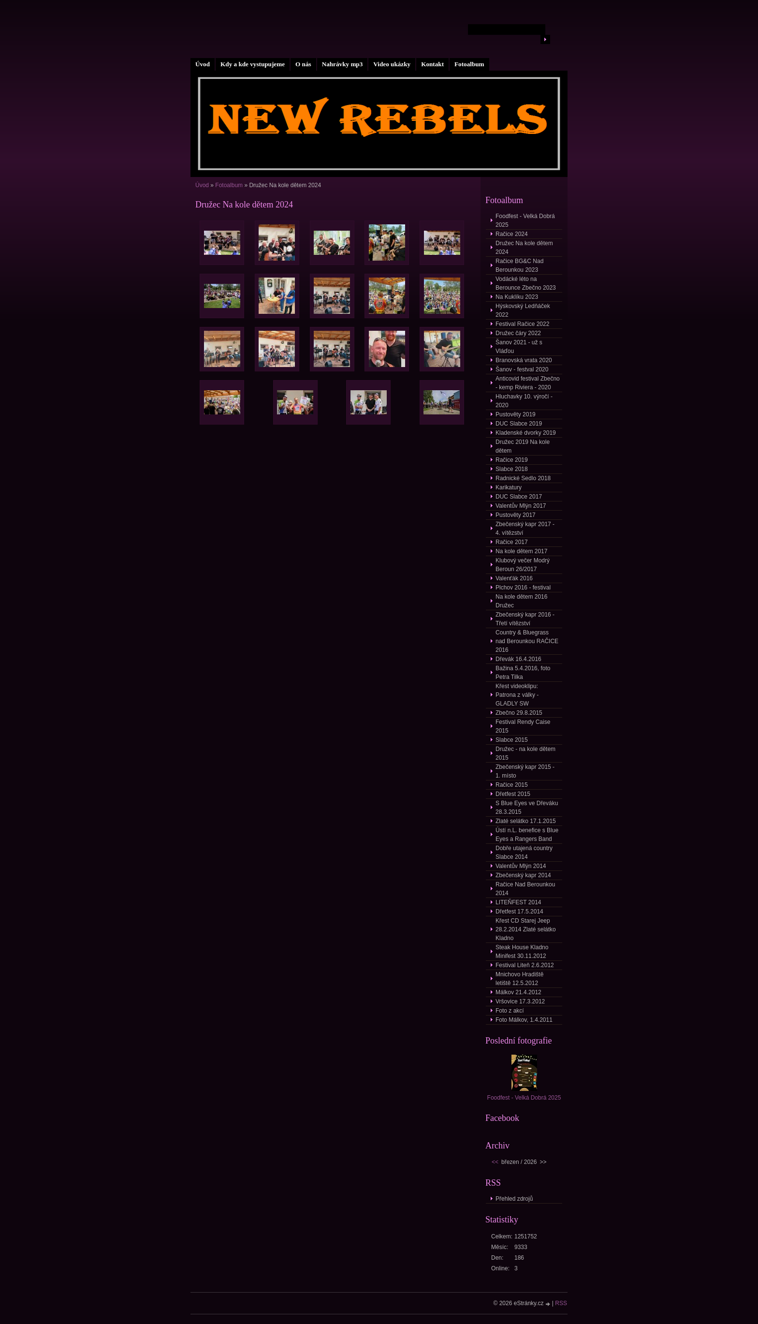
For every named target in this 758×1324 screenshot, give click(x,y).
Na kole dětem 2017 (521, 551)
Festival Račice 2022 (522, 324)
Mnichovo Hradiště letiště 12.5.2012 (519, 978)
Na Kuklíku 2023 (517, 297)
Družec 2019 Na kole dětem (523, 446)
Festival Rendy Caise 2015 (523, 726)
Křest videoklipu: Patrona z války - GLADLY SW (517, 695)
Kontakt (432, 64)
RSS (561, 1303)
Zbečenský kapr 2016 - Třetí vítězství (525, 619)
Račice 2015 (512, 784)
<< (495, 1162)
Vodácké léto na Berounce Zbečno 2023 (526, 283)
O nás (303, 64)
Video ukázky (391, 64)
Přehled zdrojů (514, 1198)
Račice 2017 (512, 542)
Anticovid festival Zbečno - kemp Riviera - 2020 (528, 383)
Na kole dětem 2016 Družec (521, 601)
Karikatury (509, 487)
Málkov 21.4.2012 (518, 992)
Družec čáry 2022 (518, 333)
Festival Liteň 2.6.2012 (525, 965)
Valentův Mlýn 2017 (521, 505)
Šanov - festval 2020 (522, 369)
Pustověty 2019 (516, 414)
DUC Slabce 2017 (519, 496)
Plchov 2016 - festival (523, 587)
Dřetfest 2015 (513, 794)
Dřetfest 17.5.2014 (519, 911)
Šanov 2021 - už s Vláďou (519, 346)
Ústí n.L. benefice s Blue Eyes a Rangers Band (527, 834)
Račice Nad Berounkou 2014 (525, 889)
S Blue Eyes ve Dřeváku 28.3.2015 (527, 807)
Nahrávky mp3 (342, 64)
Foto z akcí (510, 1010)
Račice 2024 (512, 234)
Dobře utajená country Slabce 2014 (524, 852)
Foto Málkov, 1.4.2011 (524, 1019)
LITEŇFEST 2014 (518, 902)
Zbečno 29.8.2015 (519, 712)
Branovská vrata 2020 (524, 360)
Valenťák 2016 (514, 578)
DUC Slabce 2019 (519, 423)
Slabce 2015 (512, 739)
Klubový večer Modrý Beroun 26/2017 (523, 565)
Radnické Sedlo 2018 (523, 478)
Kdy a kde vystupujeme (252, 64)
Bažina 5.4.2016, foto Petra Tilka (523, 672)
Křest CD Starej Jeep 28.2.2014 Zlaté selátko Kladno (526, 929)
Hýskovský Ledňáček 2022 (523, 310)
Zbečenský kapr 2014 (523, 875)
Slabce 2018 (512, 469)
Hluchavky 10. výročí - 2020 (524, 401)
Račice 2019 (512, 459)
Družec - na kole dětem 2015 (525, 753)
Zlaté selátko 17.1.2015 (526, 821)
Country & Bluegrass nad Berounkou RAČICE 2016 (527, 641)
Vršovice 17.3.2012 (520, 1001)
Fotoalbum (469, 64)
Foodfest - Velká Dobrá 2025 (525, 220)
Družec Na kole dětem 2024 (524, 247)
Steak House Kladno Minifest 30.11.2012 (522, 951)
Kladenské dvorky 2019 (526, 432)
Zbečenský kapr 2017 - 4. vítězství (525, 528)
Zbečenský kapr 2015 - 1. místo (525, 771)
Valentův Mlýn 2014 (521, 866)
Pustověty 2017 (516, 515)
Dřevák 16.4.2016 (518, 659)
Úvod (202, 64)
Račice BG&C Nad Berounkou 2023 (519, 265)
